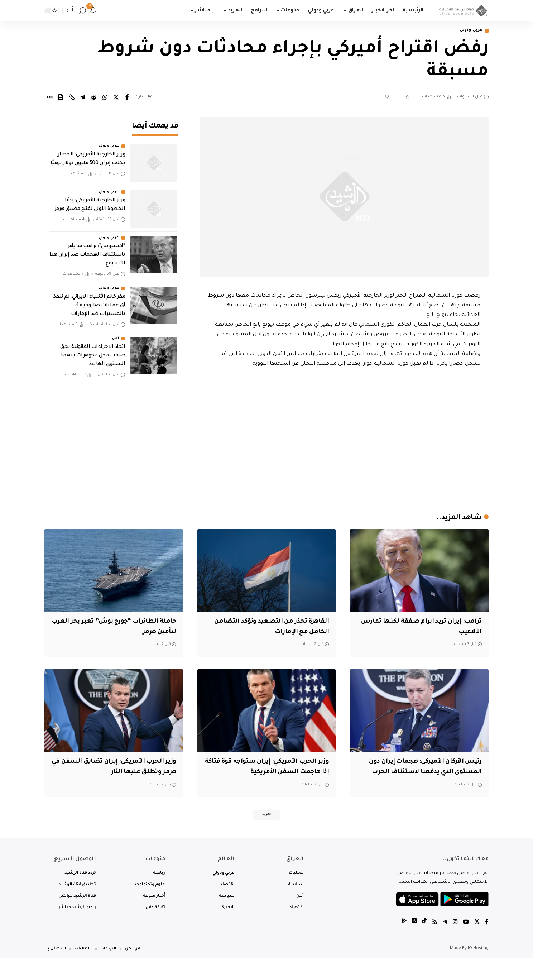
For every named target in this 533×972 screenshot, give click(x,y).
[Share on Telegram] (83, 98)
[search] (82, 11)
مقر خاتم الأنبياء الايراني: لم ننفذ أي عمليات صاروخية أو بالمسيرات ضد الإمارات (89, 300)
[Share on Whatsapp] (105, 98)
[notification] (93, 10)
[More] (49, 98)
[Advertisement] (344, 433)
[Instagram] (454, 936)
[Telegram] (443, 936)
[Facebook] (487, 936)
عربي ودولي (468, 31)
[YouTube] (465, 936)
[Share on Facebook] (127, 98)
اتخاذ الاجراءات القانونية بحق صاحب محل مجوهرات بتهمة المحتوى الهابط (92, 351)
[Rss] (433, 936)
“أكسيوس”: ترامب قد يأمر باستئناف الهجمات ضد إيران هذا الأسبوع (87, 250)
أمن (115, 334)
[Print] (61, 98)
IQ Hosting (478, 962)
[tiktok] (422, 936)
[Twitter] (477, 936)
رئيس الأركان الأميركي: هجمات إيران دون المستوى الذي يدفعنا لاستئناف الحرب (423, 773)
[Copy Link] (72, 98)
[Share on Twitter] (116, 98)
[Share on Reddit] (94, 98)
